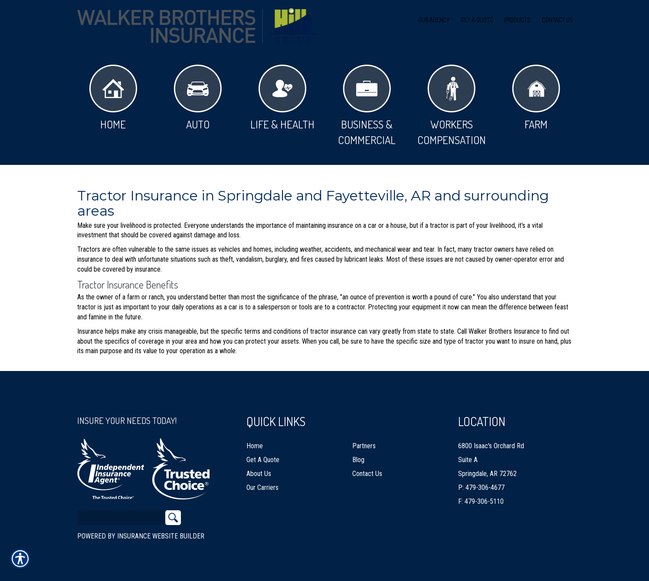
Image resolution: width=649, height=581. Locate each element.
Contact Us (367, 470)
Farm (536, 98)
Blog (358, 456)
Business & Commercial (367, 106)
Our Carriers (262, 483)
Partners (364, 442)
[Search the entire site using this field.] (120, 513)
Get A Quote (262, 456)
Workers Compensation (451, 106)
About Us (258, 470)
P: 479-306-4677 (481, 483)
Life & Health (282, 98)
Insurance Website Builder (160, 532)
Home (113, 98)
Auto (198, 98)
